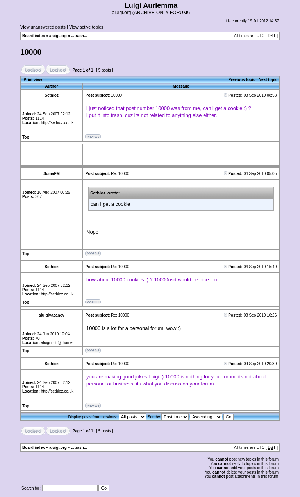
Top (25, 137)
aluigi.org (58, 36)
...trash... (79, 36)
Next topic (268, 79)
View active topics (86, 27)
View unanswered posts (43, 27)
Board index (33, 36)
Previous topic (242, 79)
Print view (33, 79)
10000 (30, 52)
